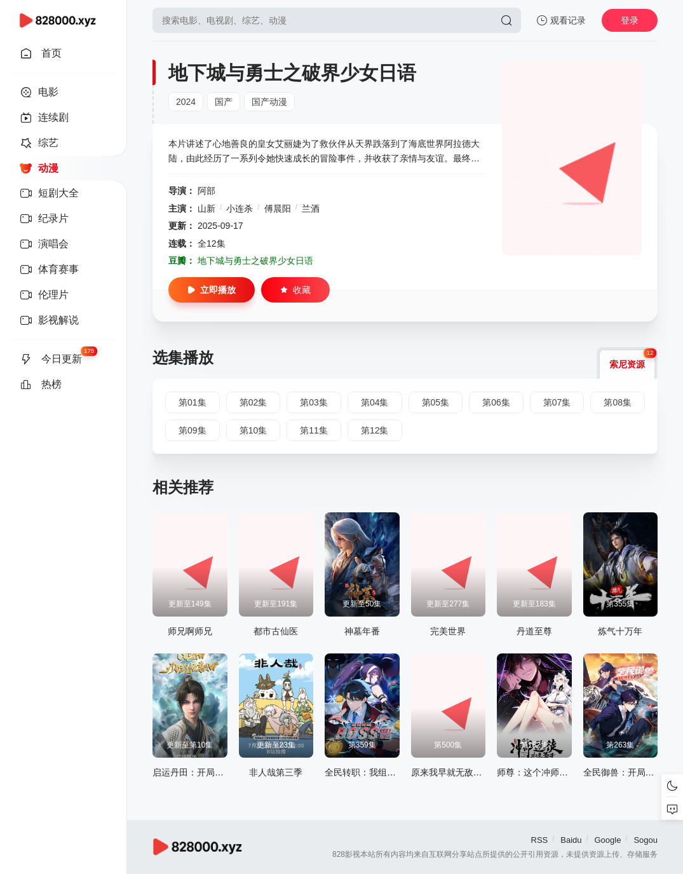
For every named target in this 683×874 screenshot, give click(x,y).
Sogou (645, 840)
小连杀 (239, 208)
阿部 (206, 191)
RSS (539, 840)
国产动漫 (269, 102)
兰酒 (311, 208)
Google (607, 840)
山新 (206, 208)
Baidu (570, 840)
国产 (224, 102)
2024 (186, 102)
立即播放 (211, 290)
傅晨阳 (277, 208)
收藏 (295, 290)
